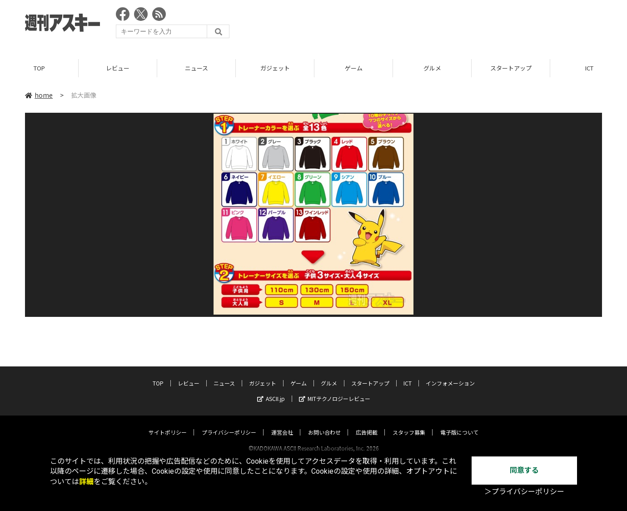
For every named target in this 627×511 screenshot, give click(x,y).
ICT (407, 374)
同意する (524, 470)
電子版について (459, 423)
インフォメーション (450, 374)
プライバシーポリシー (229, 423)
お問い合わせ (324, 423)
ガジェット (275, 68)
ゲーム (354, 68)
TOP (39, 68)
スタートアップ (511, 68)
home (39, 95)
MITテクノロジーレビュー (334, 390)
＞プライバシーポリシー (524, 491)
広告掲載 (367, 423)
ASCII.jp (271, 390)
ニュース (196, 68)
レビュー (117, 68)
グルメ (432, 68)
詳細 (86, 481)
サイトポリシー (168, 423)
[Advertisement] (436, 25)
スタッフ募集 (409, 423)
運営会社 (282, 423)
